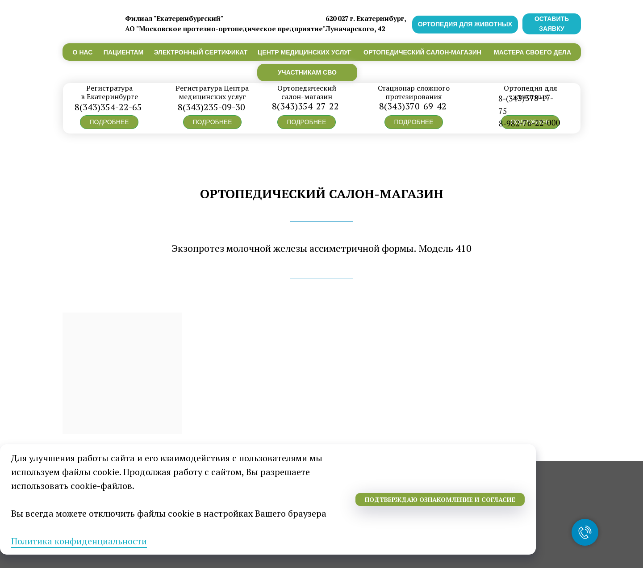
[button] (109, 122)
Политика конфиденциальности (79, 541)
